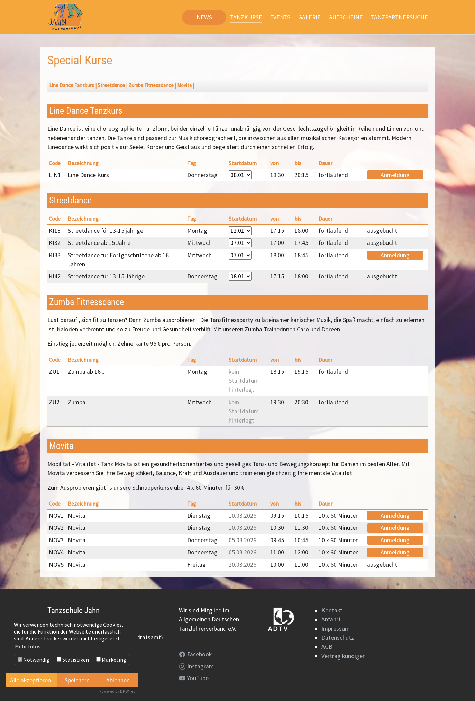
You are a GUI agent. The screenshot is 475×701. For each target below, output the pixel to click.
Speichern (77, 680)
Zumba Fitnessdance (151, 85)
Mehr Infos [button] (27, 646)
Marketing (111, 659)
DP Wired (128, 691)
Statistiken (73, 659)
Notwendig (33, 659)
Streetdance (111, 85)
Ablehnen (118, 680)
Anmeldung (395, 175)
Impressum (335, 629)
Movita (184, 85)
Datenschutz (337, 638)
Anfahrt (331, 619)
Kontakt (331, 610)
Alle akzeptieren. (31, 680)
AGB (326, 647)
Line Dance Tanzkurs (71, 85)
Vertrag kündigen (343, 656)
